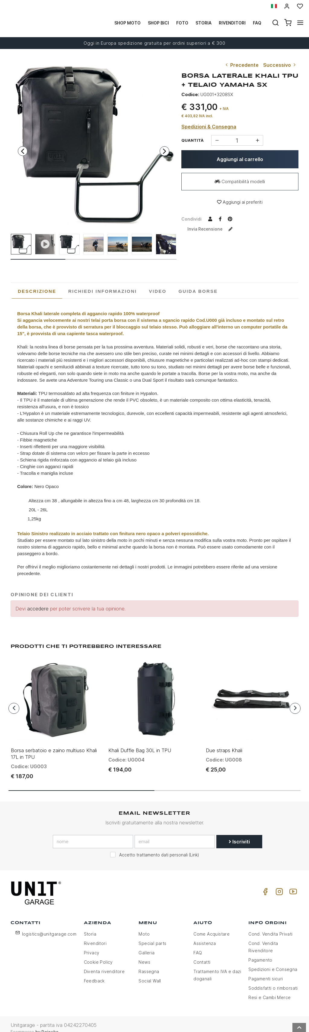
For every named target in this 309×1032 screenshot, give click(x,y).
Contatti (201, 953)
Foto (182, 22)
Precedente (241, 65)
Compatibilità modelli (240, 181)
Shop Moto (127, 22)
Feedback (94, 972)
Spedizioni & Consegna (208, 127)
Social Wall (150, 972)
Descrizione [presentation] (37, 291)
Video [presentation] (158, 291)
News (144, 953)
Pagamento (260, 951)
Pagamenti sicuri (265, 969)
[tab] (37, 291)
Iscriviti (239, 833)
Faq (257, 22)
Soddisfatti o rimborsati (273, 979)
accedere (38, 609)
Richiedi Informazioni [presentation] (102, 291)
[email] (175, 833)
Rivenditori (232, 22)
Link (194, 846)
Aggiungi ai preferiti (240, 202)
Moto (144, 925)
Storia (204, 22)
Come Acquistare (211, 925)
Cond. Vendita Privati (270, 925)
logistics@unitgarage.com (49, 925)
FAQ (197, 943)
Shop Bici (158, 22)
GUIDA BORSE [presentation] (198, 291)
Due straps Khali (224, 742)
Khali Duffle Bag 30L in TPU (139, 742)
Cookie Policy (98, 953)
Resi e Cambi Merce (269, 988)
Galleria (146, 943)
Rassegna (149, 962)
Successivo (280, 65)
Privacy (92, 943)
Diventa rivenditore (104, 962)
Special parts (152, 934)
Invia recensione (212, 228)
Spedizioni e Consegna (272, 960)
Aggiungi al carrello (240, 159)
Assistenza (204, 934)
